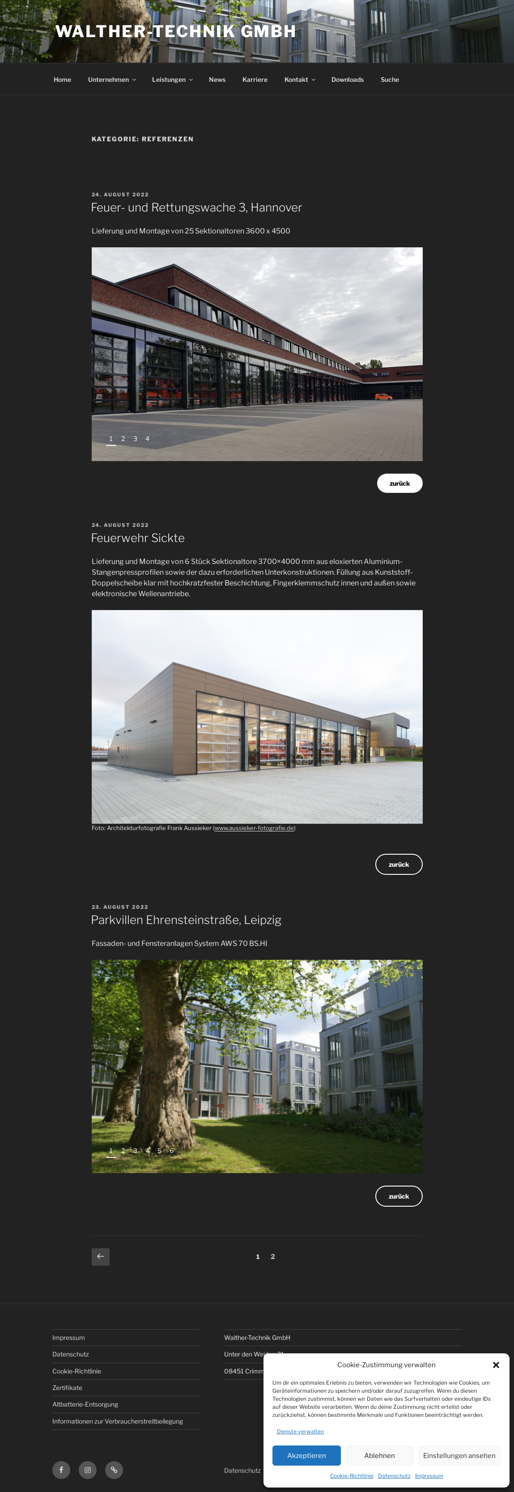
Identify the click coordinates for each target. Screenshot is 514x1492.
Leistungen (173, 79)
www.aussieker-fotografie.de (254, 827)
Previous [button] (386, 442)
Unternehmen (112, 79)
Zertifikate (67, 1387)
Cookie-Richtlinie (352, 1475)
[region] (257, 354)
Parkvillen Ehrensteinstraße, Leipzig (186, 920)
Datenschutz (394, 1475)
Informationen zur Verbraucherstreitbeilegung (117, 1421)
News (217, 79)
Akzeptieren (306, 1456)
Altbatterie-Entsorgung (85, 1404)
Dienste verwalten (300, 1431)
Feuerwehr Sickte (138, 538)
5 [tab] (159, 1150)
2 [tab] (123, 438)
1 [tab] (111, 438)
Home (62, 79)
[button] (496, 1365)
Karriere (255, 79)
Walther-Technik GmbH (176, 31)
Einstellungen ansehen (459, 1456)
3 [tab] (135, 438)
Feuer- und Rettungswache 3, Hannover (196, 207)
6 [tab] (172, 1150)
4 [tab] (147, 438)
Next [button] (404, 442)
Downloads (347, 79)
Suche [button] (390, 79)
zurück (400, 483)
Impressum (429, 1475)
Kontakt (301, 79)
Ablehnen (379, 1456)
